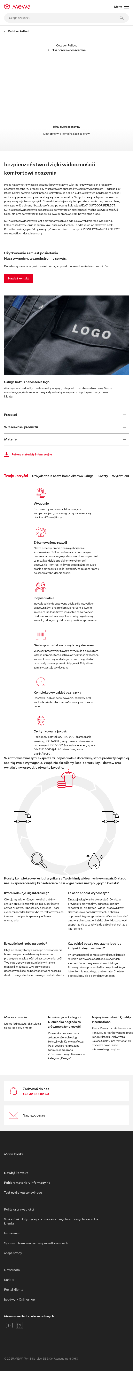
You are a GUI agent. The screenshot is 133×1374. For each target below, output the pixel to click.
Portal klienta (13, 1289)
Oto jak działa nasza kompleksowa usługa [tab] (63, 476)
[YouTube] (9, 1325)
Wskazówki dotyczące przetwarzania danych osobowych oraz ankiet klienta (52, 1221)
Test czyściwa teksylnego (23, 1192)
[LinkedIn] (19, 1325)
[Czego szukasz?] (66, 18)
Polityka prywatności (19, 1209)
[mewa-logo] (17, 6)
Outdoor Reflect (16, 31)
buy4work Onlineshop (19, 1299)
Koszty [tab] (103, 476)
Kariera (9, 1280)
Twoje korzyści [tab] (16, 475)
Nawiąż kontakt (18, 278)
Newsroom (12, 1270)
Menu (121, 6)
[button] (66, 415)
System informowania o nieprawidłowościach (36, 1243)
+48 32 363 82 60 (36, 1094)
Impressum (11, 1233)
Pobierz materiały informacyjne (27, 454)
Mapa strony (13, 1253)
